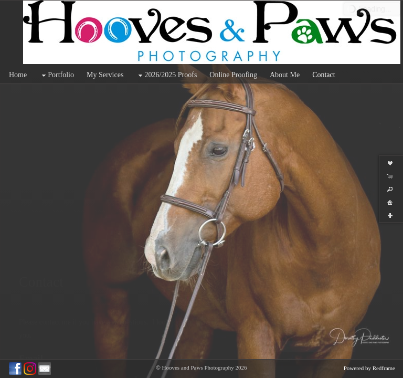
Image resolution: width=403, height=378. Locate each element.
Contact (323, 75)
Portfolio (56, 75)
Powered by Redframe (369, 368)
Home (18, 75)
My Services (105, 75)
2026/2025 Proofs (166, 75)
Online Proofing (233, 75)
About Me (285, 75)
